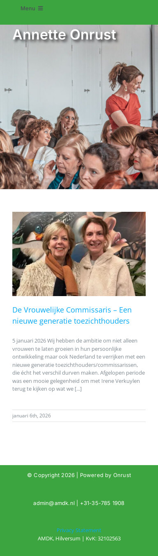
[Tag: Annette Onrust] (79, 534)
